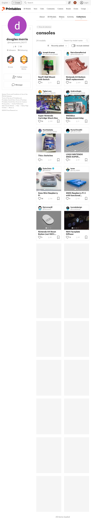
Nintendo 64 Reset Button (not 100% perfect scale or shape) (47, 233)
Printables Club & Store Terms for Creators (14, 102)
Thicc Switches (45, 155)
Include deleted (83, 46)
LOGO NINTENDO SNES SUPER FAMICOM (74, 155)
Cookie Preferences (17, 103)
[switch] (73, 45)
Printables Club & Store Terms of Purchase (14, 100)
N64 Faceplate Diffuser (73, 233)
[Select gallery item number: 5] (80, 73)
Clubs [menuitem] (42, 9)
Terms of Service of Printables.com (12, 98)
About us (11, 107)
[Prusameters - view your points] (75, 2)
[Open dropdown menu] (30, 27)
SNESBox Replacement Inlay (75, 116)
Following (22, 50)
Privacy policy (6, 103)
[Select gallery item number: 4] (78, 73)
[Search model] (76, 40)
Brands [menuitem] (68, 9)
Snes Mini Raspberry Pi (48, 194)
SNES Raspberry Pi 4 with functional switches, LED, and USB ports (76, 194)
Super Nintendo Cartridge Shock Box (48, 116)
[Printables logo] (11, 9)
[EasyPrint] (69, 3)
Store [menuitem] (35, 9)
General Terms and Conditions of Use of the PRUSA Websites (14, 95)
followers (11, 50)
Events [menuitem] (76, 9)
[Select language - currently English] (6, 3)
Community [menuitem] (51, 9)
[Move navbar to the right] (87, 8)
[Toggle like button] (39, 82)
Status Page (24, 105)
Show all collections (45, 27)
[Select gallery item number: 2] (49, 73)
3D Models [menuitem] (27, 9)
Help (17, 105)
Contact (4, 107)
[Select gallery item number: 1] (47, 73)
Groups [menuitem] (83, 9)
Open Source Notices (8, 105)
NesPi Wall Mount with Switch (46, 78)
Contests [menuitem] (60, 9)
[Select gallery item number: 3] (76, 73)
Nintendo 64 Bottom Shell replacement (75, 78)
